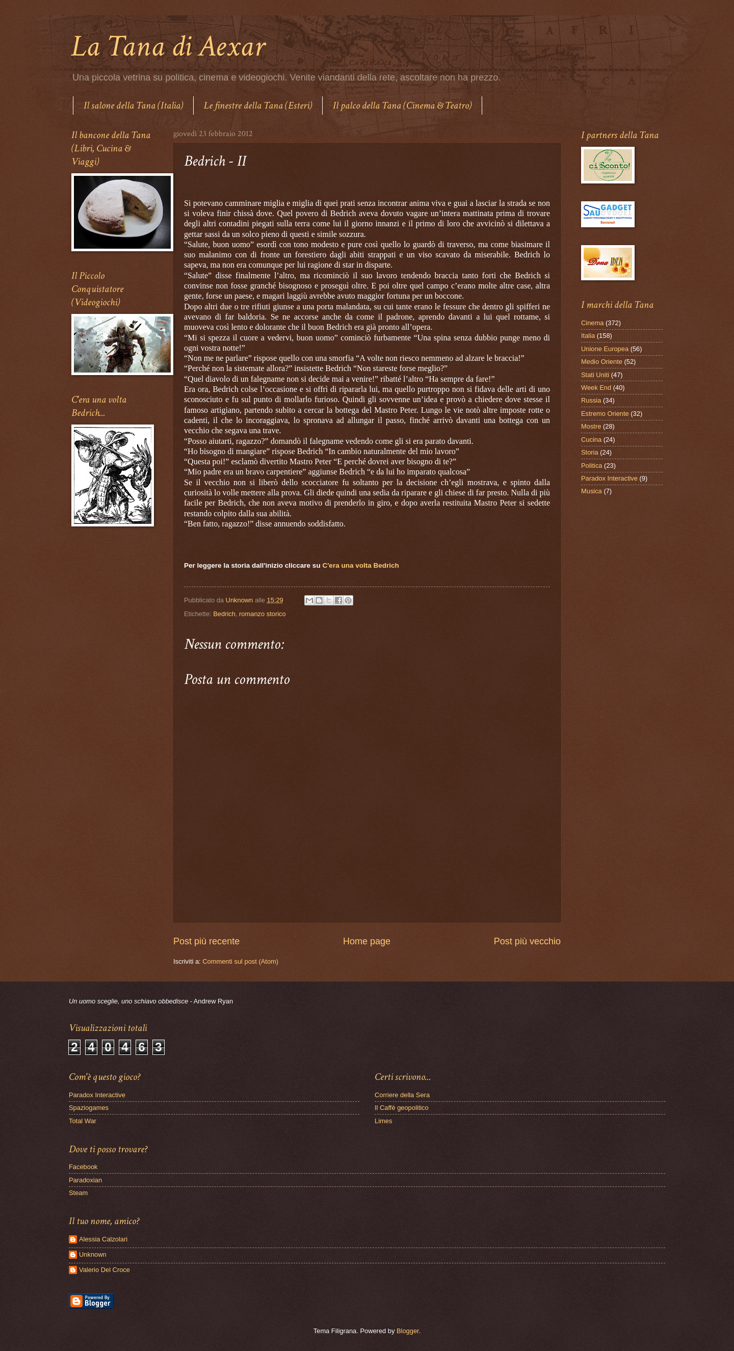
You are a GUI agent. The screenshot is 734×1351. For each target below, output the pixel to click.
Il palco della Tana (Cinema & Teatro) (402, 105)
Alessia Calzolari (103, 1239)
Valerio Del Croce (104, 1270)
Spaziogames (89, 1107)
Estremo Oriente (605, 413)
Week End (596, 387)
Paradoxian (85, 1180)
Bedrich (224, 614)
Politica (591, 465)
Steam (78, 1193)
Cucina (591, 439)
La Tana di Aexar (168, 46)
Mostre (591, 426)
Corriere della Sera (402, 1095)
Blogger (408, 1331)
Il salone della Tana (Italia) (133, 105)
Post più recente (206, 941)
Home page (366, 941)
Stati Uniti (595, 375)
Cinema (592, 323)
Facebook (83, 1167)
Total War (82, 1121)
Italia (588, 335)
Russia (591, 400)
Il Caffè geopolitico (402, 1107)
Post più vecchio (527, 941)
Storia (589, 452)
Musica (591, 491)
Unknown (93, 1254)
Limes (383, 1121)
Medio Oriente (601, 361)
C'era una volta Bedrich (360, 565)
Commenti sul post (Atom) (240, 961)
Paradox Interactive (609, 478)
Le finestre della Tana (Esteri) (258, 105)
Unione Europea (604, 349)
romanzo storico (262, 614)
